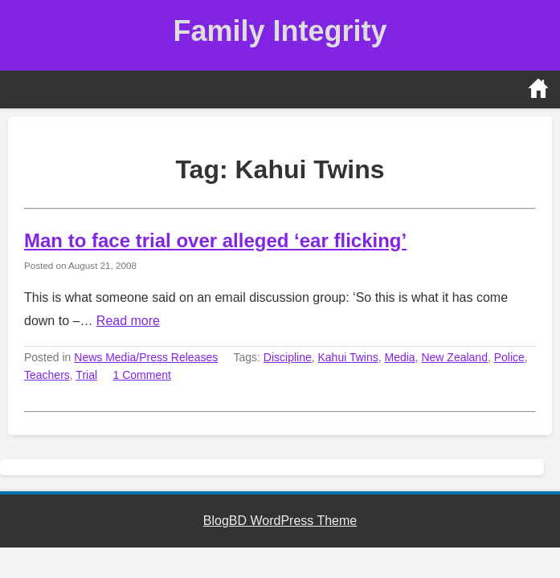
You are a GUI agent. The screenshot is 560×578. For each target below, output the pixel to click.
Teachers (47, 374)
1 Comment (142, 374)
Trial (86, 374)
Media (400, 357)
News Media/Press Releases (146, 357)
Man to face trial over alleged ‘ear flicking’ (215, 240)
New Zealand (454, 357)
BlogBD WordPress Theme (280, 520)
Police (509, 357)
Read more (128, 321)
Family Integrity (279, 30)
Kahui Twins (348, 357)
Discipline (288, 357)
